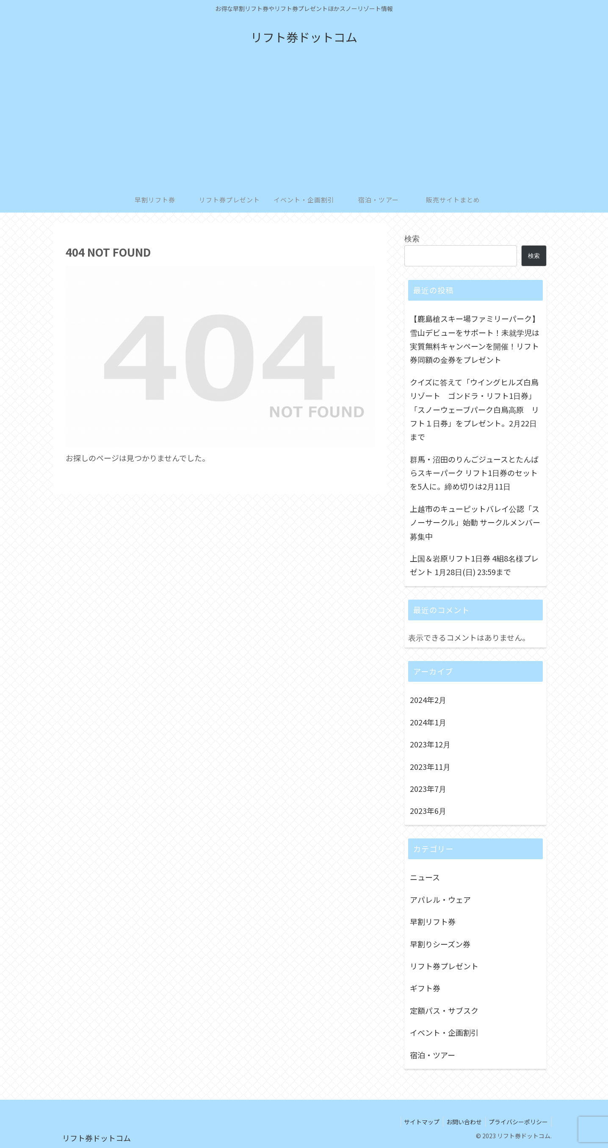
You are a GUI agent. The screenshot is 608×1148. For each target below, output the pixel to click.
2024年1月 (428, 722)
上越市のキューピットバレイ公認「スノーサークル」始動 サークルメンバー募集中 (475, 522)
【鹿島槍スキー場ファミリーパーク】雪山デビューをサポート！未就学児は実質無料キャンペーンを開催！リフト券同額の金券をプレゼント (474, 339)
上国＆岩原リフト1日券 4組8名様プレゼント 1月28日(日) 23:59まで (474, 565)
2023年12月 (430, 744)
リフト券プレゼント (444, 965)
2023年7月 (428, 788)
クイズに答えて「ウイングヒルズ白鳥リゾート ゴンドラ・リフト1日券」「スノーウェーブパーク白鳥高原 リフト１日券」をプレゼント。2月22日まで (474, 409)
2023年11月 (430, 766)
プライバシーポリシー (517, 1122)
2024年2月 (428, 699)
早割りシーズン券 (440, 943)
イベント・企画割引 (444, 1032)
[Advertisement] (304, 123)
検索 (412, 237)
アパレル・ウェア (440, 899)
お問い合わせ (461, 1122)
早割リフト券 (433, 921)
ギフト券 (425, 987)
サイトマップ (416, 1122)
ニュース (425, 876)
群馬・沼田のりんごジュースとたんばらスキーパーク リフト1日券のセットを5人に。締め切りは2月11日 (474, 473)
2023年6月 (428, 810)
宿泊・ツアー (432, 1054)
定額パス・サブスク (444, 1010)
